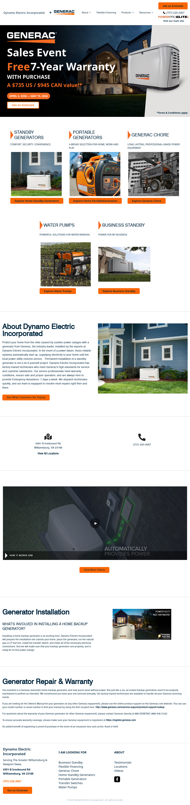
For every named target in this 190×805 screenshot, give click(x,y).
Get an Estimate (173, 6)
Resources (146, 12)
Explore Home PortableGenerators (95, 201)
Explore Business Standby (119, 291)
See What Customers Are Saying (26, 397)
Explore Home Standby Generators (37, 201)
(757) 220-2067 (175, 12)
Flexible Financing (106, 12)
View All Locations (48, 453)
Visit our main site (173, 20)
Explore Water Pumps (58, 291)
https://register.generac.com (121, 720)
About (86, 12)
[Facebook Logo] (117, 779)
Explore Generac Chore (146, 201)
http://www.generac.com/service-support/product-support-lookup (130, 707)
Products (127, 12)
